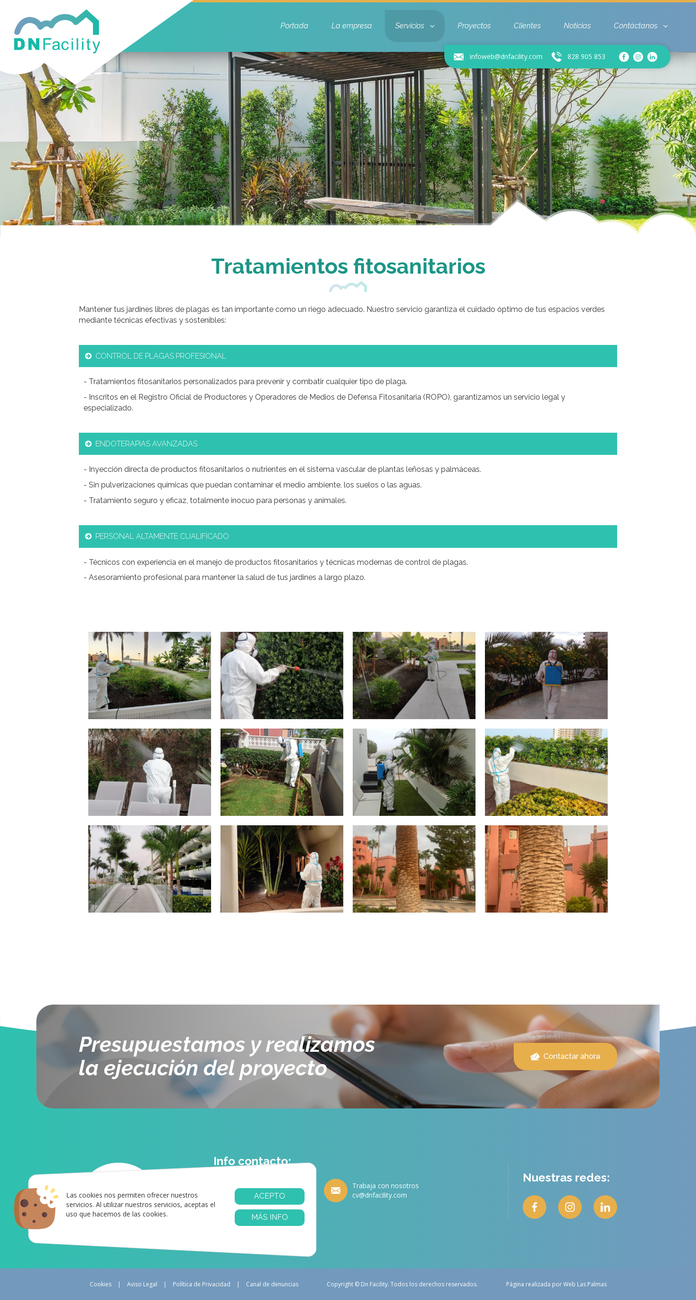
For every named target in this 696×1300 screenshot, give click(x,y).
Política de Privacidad (201, 1284)
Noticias (577, 25)
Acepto (269, 1195)
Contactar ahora (565, 1056)
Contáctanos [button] (641, 25)
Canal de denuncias (272, 1284)
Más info (269, 1217)
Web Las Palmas (585, 1284)
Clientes (527, 25)
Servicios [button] (414, 25)
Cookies (100, 1284)
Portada (294, 25)
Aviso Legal (142, 1284)
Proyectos (474, 25)
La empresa (351, 25)
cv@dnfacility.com (379, 1195)
